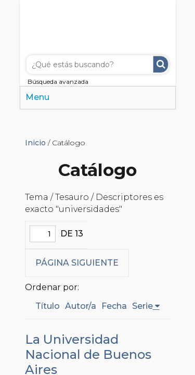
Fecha (114, 306)
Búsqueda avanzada (58, 81)
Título (47, 306)
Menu (37, 97)
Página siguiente (77, 263)
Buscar (160, 64)
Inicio (35, 142)
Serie (142, 306)
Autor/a (80, 306)
